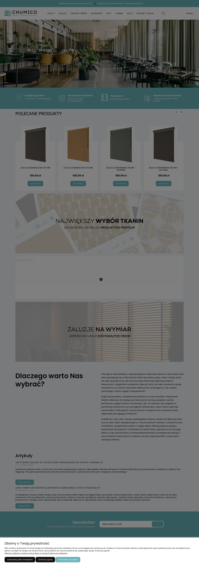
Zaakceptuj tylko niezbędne (20, 559)
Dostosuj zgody (45, 559)
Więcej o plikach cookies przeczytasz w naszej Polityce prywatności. (36, 553)
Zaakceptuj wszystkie (68, 559)
